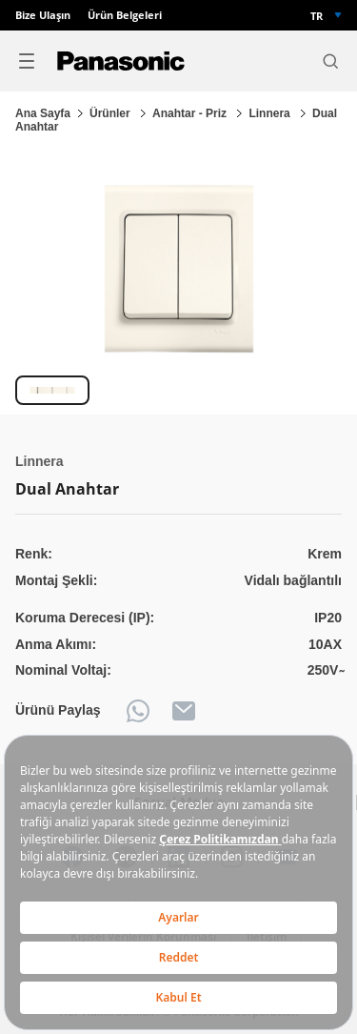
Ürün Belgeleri (125, 15)
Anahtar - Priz (190, 113)
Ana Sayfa (42, 113)
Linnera (270, 113)
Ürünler (111, 113)
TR (316, 16)
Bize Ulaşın (42, 15)
